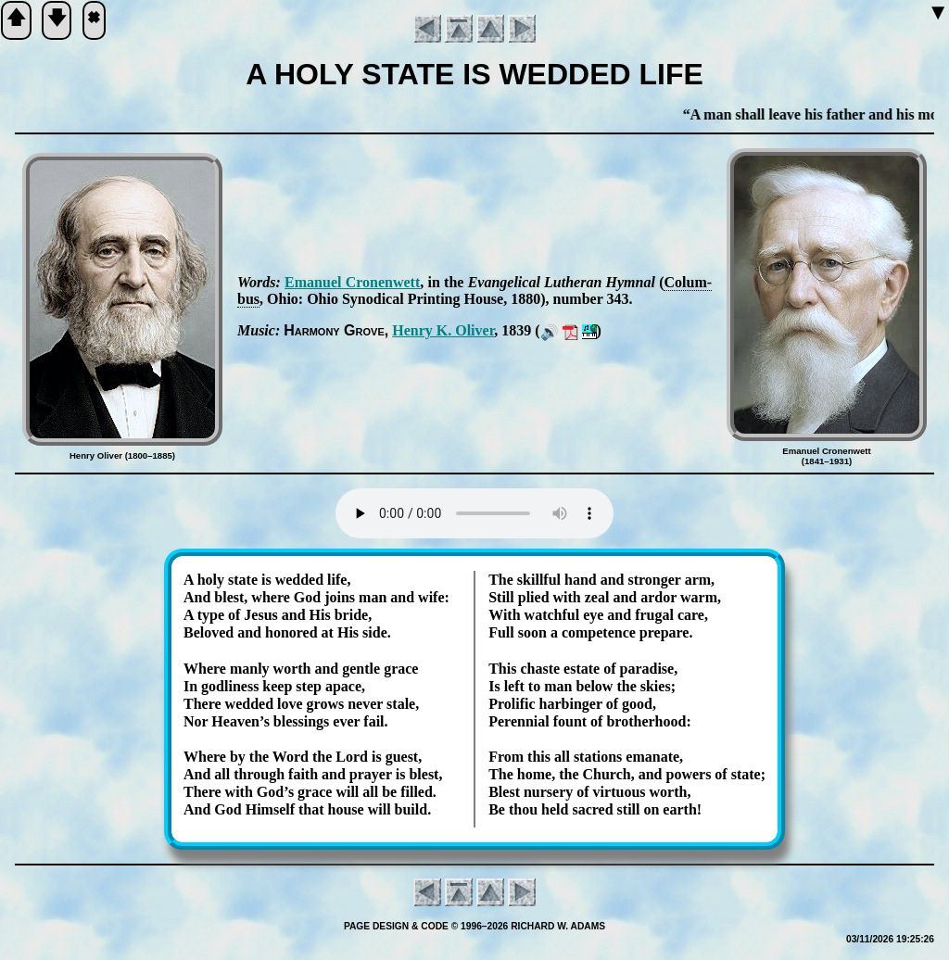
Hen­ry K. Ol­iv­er (443, 330)
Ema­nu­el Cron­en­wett (352, 282)
